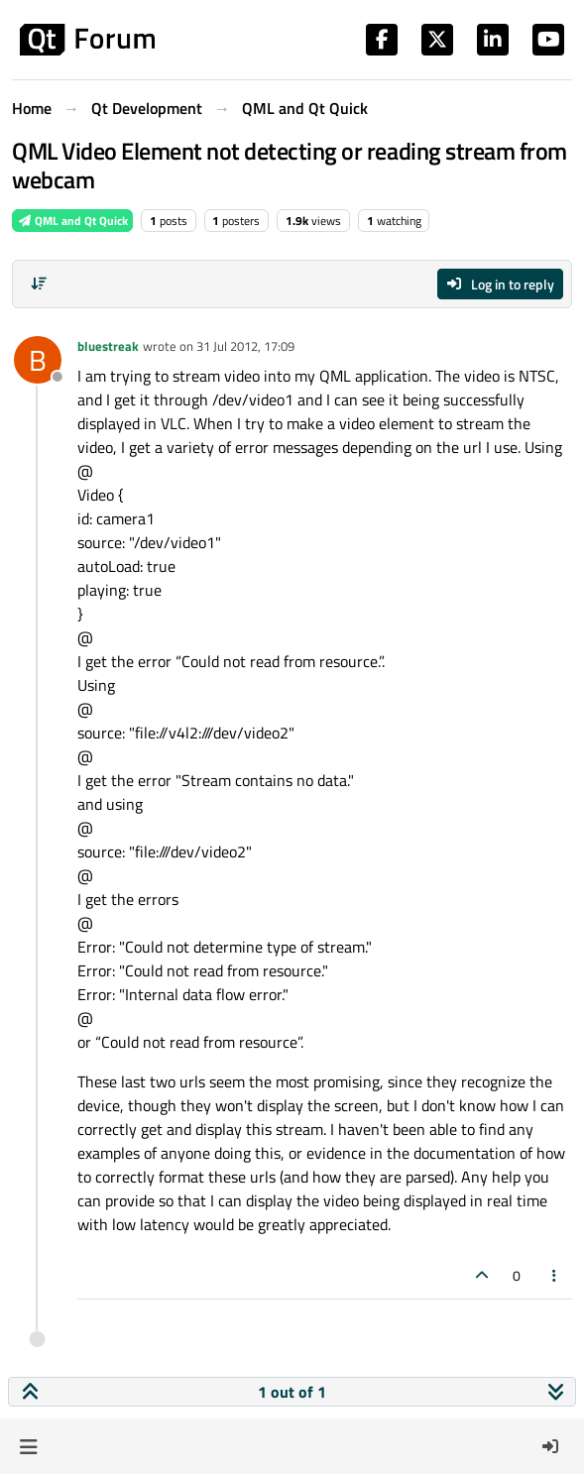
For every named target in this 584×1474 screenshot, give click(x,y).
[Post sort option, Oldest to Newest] (39, 283)
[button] (28, 1446)
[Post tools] (555, 1275)
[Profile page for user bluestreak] (37, 360)
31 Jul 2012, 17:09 (245, 346)
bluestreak (108, 346)
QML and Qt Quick (72, 220)
